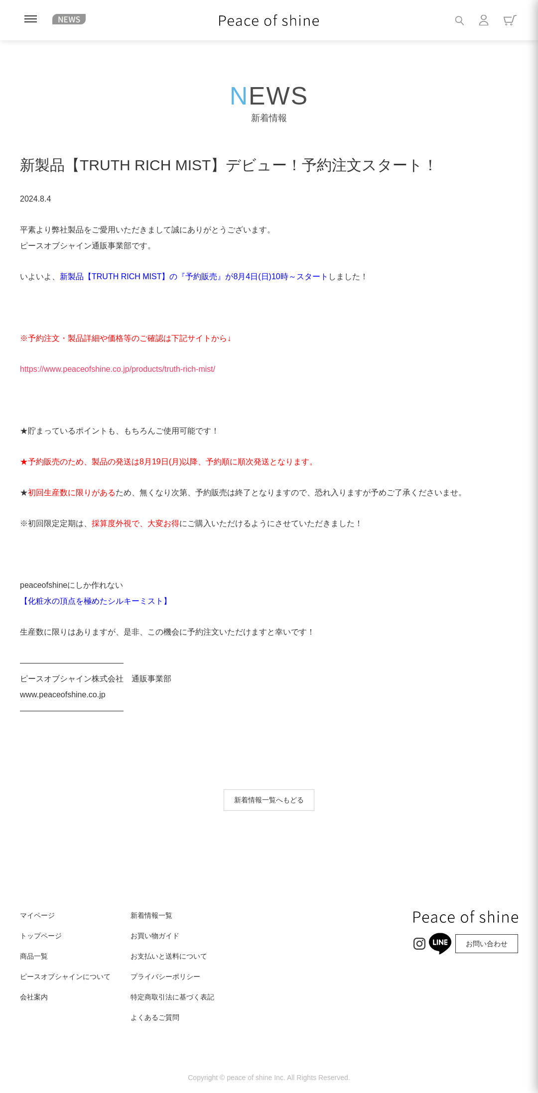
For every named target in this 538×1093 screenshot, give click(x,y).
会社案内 (34, 997)
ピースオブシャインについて (65, 977)
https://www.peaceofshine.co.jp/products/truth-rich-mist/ (117, 369)
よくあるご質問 (155, 1017)
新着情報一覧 (151, 915)
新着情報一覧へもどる (269, 800)
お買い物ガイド (155, 936)
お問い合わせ (487, 944)
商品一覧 (34, 956)
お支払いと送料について (169, 956)
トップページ (41, 936)
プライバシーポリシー (165, 977)
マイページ (37, 915)
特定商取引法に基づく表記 (172, 997)
